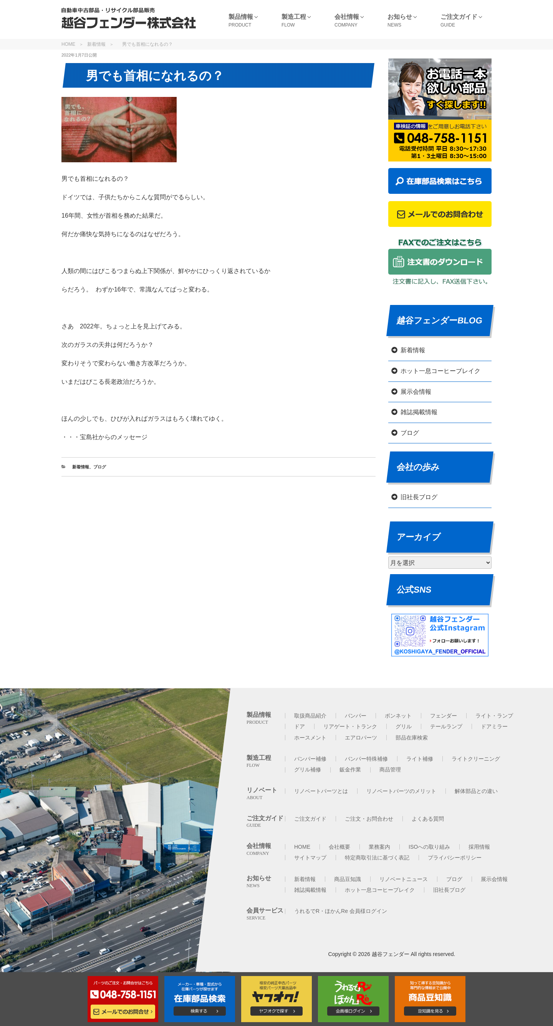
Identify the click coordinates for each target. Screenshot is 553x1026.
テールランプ (446, 726)
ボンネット (398, 716)
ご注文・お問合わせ (369, 819)
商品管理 (390, 769)
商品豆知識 (347, 879)
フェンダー (443, 716)
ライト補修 (419, 759)
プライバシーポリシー (455, 857)
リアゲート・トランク (350, 726)
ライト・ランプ (494, 716)
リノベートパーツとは (321, 791)
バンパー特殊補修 (366, 759)
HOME (68, 44)
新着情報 (96, 44)
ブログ (99, 467)
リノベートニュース (403, 879)
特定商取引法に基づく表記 (377, 857)
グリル (404, 726)
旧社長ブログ (419, 497)
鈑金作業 (350, 769)
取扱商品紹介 (310, 716)
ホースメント (310, 738)
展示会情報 (416, 391)
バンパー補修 (310, 759)
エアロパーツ (361, 738)
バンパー (355, 716)
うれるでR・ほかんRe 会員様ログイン (340, 911)
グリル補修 (307, 769)
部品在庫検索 (412, 738)
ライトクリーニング (476, 759)
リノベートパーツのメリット (401, 791)
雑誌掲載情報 (419, 412)
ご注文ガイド (310, 819)
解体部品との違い (476, 791)
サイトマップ (310, 857)
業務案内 (379, 847)
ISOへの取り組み (429, 847)
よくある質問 (428, 819)
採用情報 (479, 847)
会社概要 (339, 847)
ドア (299, 726)
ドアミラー (494, 726)
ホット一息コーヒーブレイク (440, 371)
